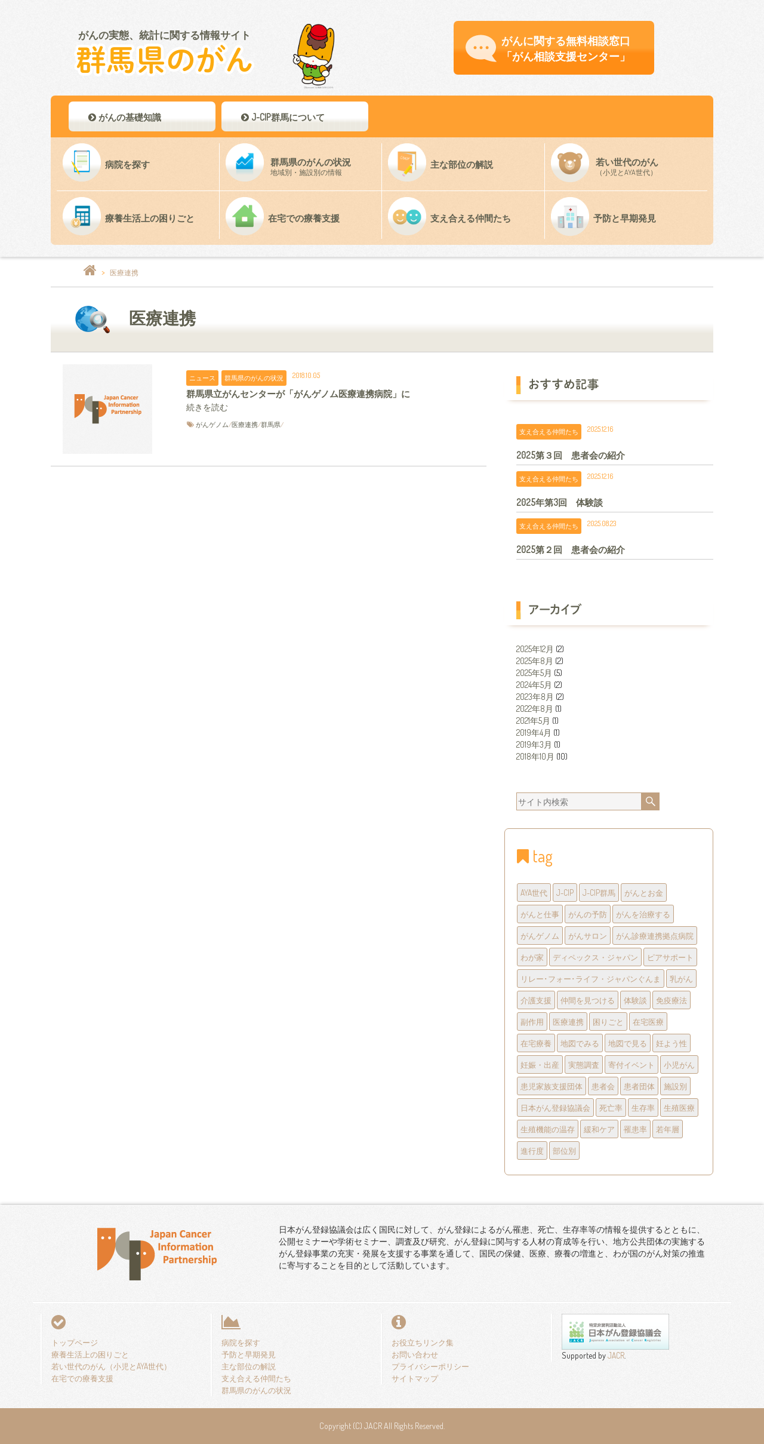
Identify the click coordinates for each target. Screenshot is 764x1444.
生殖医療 (679, 1107)
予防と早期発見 (248, 1354)
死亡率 (611, 1107)
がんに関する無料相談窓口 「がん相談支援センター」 (565, 48)
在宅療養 (536, 1043)
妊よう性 (671, 1043)
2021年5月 (533, 720)
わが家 (532, 957)
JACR (615, 1355)
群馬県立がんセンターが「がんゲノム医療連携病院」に (298, 394)
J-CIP (565, 892)
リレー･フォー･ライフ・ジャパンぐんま (590, 978)
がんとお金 (643, 892)
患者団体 (639, 1086)
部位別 (564, 1150)
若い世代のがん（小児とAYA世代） (111, 1366)
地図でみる (579, 1043)
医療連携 (245, 424)
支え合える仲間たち (548, 431)
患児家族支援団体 (551, 1086)
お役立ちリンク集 (423, 1342)
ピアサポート (670, 957)
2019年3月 (534, 744)
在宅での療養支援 (82, 1378)
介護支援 (536, 1000)
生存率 (643, 1107)
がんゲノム (212, 424)
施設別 (675, 1086)
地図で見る (627, 1043)
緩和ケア (599, 1129)
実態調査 (583, 1064)
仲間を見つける (587, 1000)
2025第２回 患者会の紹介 (570, 549)
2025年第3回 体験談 (559, 502)
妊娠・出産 (539, 1064)
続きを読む (207, 407)
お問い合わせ (415, 1354)
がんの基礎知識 (124, 117)
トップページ (74, 1342)
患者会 (603, 1086)
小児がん (679, 1064)
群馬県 (271, 424)
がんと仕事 (539, 914)
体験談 (635, 1000)
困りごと (608, 1021)
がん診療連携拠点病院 (655, 935)
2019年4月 (534, 732)
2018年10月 (535, 756)
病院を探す (240, 1342)
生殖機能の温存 (547, 1129)
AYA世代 (533, 892)
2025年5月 (534, 673)
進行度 (532, 1150)
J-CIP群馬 (599, 892)
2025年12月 (535, 649)
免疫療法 (671, 1000)
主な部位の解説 (248, 1366)
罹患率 (635, 1129)
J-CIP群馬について (282, 117)
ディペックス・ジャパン (595, 957)
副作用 (532, 1021)
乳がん (681, 978)
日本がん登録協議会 (555, 1107)
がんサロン (587, 935)
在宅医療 (648, 1021)
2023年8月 (535, 697)
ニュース (202, 377)
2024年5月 (534, 685)
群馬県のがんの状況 (254, 377)
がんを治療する (643, 914)
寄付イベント (631, 1064)
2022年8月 (534, 708)
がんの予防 (587, 914)
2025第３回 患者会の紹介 (570, 455)
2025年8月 (534, 661)
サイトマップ (415, 1378)
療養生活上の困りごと (90, 1354)
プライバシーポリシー (430, 1366)
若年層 (667, 1129)
